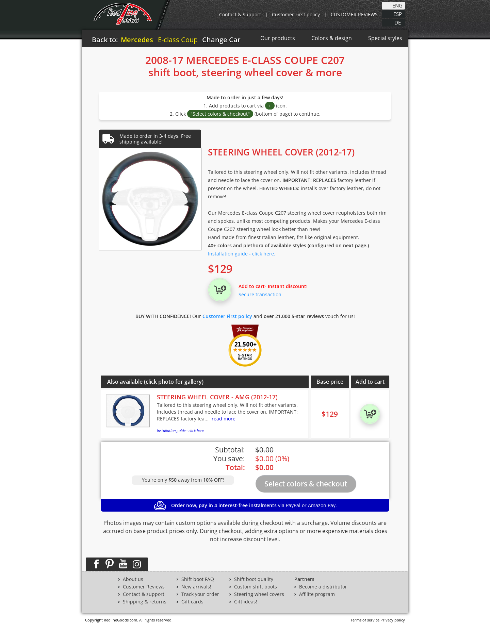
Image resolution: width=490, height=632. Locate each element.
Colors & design (331, 38)
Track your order (200, 594)
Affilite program (317, 594)
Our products (277, 38)
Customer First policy (296, 14)
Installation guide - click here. (241, 253)
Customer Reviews (144, 586)
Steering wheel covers (259, 594)
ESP (397, 14)
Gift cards (192, 601)
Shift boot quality (253, 579)
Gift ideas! (245, 601)
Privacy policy (392, 619)
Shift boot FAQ (197, 579)
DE (397, 22)
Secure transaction (260, 294)
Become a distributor (323, 586)
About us (133, 579)
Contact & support (143, 594)
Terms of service (364, 619)
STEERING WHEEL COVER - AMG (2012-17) (217, 397)
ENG (397, 5)
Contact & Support (240, 14)
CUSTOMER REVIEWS (354, 14)
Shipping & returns (144, 601)
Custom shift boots (255, 586)
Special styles (385, 38)
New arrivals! (196, 586)
